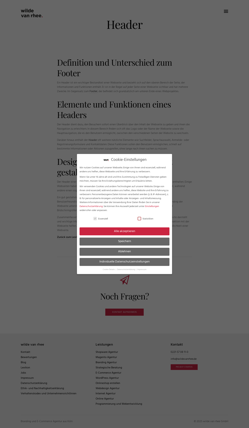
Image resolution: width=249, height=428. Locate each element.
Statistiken (145, 216)
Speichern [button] (124, 239)
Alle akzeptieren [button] (124, 228)
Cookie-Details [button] (109, 267)
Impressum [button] (141, 267)
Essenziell (100, 216)
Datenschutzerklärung (91, 204)
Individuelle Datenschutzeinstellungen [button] (124, 259)
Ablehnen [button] (124, 249)
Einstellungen (152, 204)
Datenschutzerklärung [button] (126, 267)
